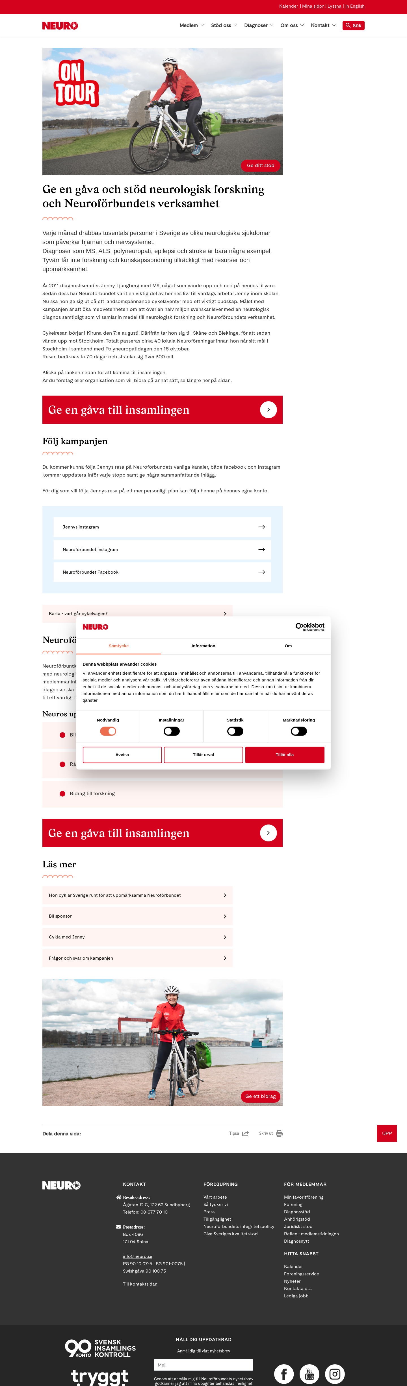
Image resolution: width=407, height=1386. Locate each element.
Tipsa (234, 1096)
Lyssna (334, 6)
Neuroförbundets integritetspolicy (239, 1189)
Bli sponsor (184, 897)
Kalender (288, 6)
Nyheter (292, 1244)
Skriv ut (266, 1096)
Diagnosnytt (296, 1204)
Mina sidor (313, 6)
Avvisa (122, 754)
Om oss (292, 25)
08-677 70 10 (154, 1175)
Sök (353, 25)
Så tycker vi (216, 1167)
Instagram (335, 1337)
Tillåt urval (203, 754)
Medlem (191, 25)
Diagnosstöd (297, 1174)
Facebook (284, 1337)
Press (209, 1174)
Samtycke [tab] (119, 645)
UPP (387, 1096)
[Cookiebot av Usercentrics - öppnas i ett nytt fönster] (299, 627)
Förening (293, 1167)
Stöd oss (224, 25)
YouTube (309, 1337)
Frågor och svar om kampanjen (205, 920)
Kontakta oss (297, 1251)
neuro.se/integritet (204, 1355)
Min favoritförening (304, 1160)
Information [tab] (203, 645)
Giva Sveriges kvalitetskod (231, 1196)
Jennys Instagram (81, 527)
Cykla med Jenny (69, 920)
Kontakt (323, 25)
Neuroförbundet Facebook (91, 572)
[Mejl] (203, 1328)
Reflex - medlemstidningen (311, 1196)
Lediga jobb (296, 1259)
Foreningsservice (301, 1237)
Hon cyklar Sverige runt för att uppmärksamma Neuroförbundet (106, 897)
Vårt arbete (215, 1160)
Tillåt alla (285, 754)
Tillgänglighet (217, 1182)
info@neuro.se (137, 1219)
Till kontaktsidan (140, 1247)
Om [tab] (288, 645)
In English (355, 6)
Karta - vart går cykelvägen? (80, 614)
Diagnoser (259, 25)
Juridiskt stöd (298, 1189)
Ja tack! (203, 1369)
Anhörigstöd (297, 1182)
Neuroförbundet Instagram (90, 549)
